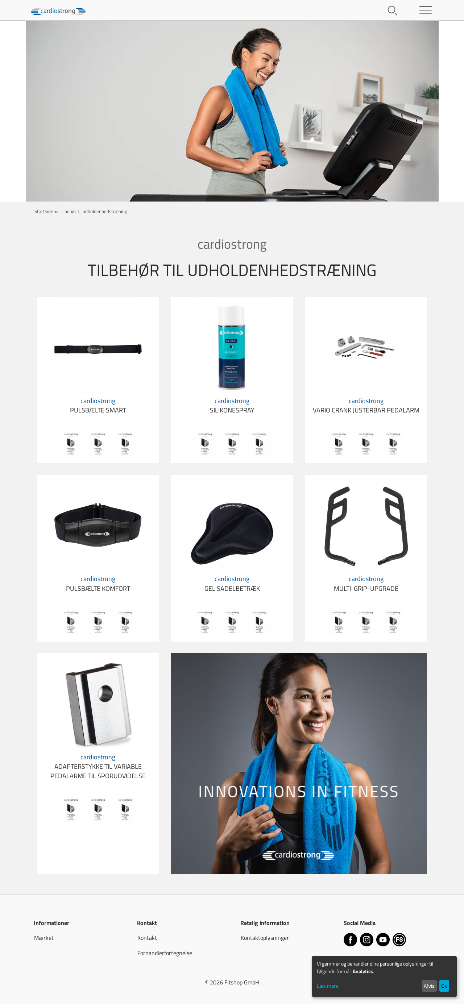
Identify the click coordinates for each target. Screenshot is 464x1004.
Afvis (429, 986)
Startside (43, 211)
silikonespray (232, 405)
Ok (444, 986)
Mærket (44, 937)
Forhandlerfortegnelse (164, 953)
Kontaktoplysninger (265, 937)
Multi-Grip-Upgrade (366, 583)
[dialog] (384, 976)
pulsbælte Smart (98, 405)
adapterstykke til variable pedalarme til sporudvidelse (98, 766)
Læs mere (327, 986)
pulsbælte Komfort (98, 583)
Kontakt (147, 937)
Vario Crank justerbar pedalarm (366, 405)
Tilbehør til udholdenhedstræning (93, 211)
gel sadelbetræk (232, 583)
